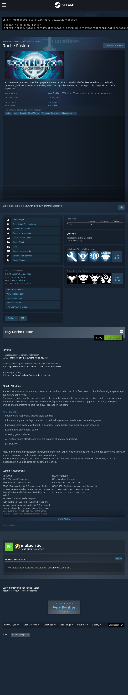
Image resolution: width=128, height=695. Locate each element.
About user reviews (11, 592)
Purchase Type (30, 631)
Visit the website (15, 291)
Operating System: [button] (11, 645)
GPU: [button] (38, 645)
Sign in (6, 208)
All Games (7, 43)
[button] (113, 339)
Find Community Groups (17, 309)
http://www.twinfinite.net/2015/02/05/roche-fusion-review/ (34, 368)
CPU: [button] (28, 645)
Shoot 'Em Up (33, 115)
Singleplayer (67, 115)
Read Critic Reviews (31, 550)
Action (8, 115)
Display (95, 631)
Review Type (10, 631)
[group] (64, 643)
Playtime (81, 631)
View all (119, 560)
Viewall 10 (117, 280)
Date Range (65, 631)
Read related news (14, 300)
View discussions (14, 304)
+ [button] (75, 115)
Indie (16, 115)
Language (48, 631)
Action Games (20, 43)
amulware (52, 104)
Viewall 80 (117, 258)
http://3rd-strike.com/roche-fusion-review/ (29, 360)
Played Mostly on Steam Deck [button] (99, 641)
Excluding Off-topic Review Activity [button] (51, 641)
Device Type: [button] (52, 645)
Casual (23, 115)
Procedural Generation (51, 115)
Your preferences (29, 592)
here (55, 569)
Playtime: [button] (76, 641)
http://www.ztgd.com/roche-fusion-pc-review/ (31, 377)
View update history (15, 296)
